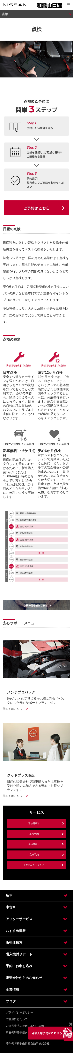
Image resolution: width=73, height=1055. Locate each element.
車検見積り (34, 823)
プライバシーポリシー (19, 1012)
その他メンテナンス (34, 865)
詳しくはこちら (12, 708)
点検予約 (34, 854)
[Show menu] (68, 5)
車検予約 (34, 833)
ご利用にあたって (17, 1019)
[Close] (70, 1024)
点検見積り (34, 844)
